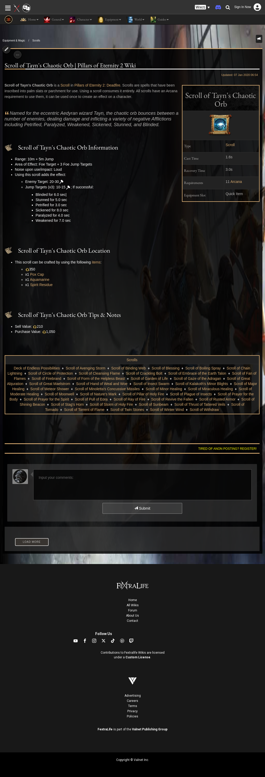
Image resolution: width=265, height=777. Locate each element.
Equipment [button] (109, 20)
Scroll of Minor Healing (164, 389)
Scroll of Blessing (165, 368)
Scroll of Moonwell (59, 394)
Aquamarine (39, 279)
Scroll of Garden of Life (149, 378)
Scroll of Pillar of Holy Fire (143, 394)
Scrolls (36, 40)
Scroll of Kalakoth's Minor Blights (201, 384)
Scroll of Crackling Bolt (144, 373)
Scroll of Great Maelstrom (49, 384)
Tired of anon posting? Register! (227, 449)
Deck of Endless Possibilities (37, 368)
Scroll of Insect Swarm (152, 384)
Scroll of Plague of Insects (191, 394)
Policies (132, 716)
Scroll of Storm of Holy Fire (111, 404)
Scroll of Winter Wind (167, 410)
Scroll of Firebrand (46, 378)
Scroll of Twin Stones (127, 410)
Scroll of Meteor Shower (49, 389)
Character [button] (80, 20)
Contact (132, 621)
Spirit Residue (41, 285)
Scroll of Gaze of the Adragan (197, 378)
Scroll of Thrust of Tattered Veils (199, 404)
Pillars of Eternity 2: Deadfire (97, 85)
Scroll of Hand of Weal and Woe (102, 384)
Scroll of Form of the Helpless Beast (96, 378)
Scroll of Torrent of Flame (84, 410)
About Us (132, 615)
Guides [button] (159, 20)
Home (132, 600)
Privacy (132, 711)
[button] (202, 7)
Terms (132, 706)
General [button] (54, 20)
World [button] (135, 20)
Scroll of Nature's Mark (98, 394)
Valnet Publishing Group (149, 729)
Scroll (230, 145)
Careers (132, 701)
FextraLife (105, 729)
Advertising (132, 695)
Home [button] (29, 20)
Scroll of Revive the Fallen (172, 399)
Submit (142, 508)
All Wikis (133, 605)
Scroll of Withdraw (204, 410)
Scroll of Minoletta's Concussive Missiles (107, 389)
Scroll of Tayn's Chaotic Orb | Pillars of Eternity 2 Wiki (70, 65)
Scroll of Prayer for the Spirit (46, 399)
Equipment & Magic (14, 40)
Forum (132, 610)
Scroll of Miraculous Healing (210, 389)
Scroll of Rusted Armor (217, 399)
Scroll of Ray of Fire (129, 399)
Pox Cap (37, 274)
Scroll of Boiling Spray (203, 368)
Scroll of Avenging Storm (85, 368)
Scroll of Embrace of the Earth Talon (197, 373)
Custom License (138, 657)
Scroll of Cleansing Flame (99, 373)
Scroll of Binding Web (128, 368)
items (96, 262)
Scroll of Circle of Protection (50, 373)
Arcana (236, 182)
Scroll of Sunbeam (153, 404)
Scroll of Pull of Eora (91, 399)
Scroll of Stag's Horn (67, 404)
